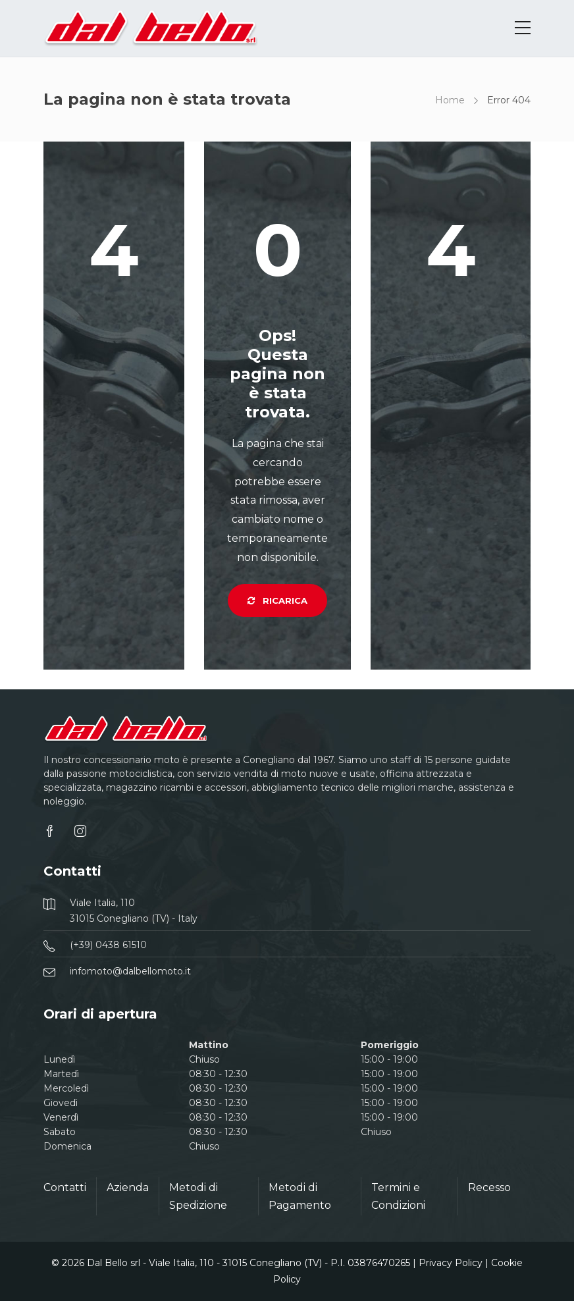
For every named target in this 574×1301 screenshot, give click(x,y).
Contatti (64, 1187)
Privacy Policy (451, 1263)
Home (450, 100)
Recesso (489, 1187)
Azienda (128, 1187)
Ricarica (277, 600)
